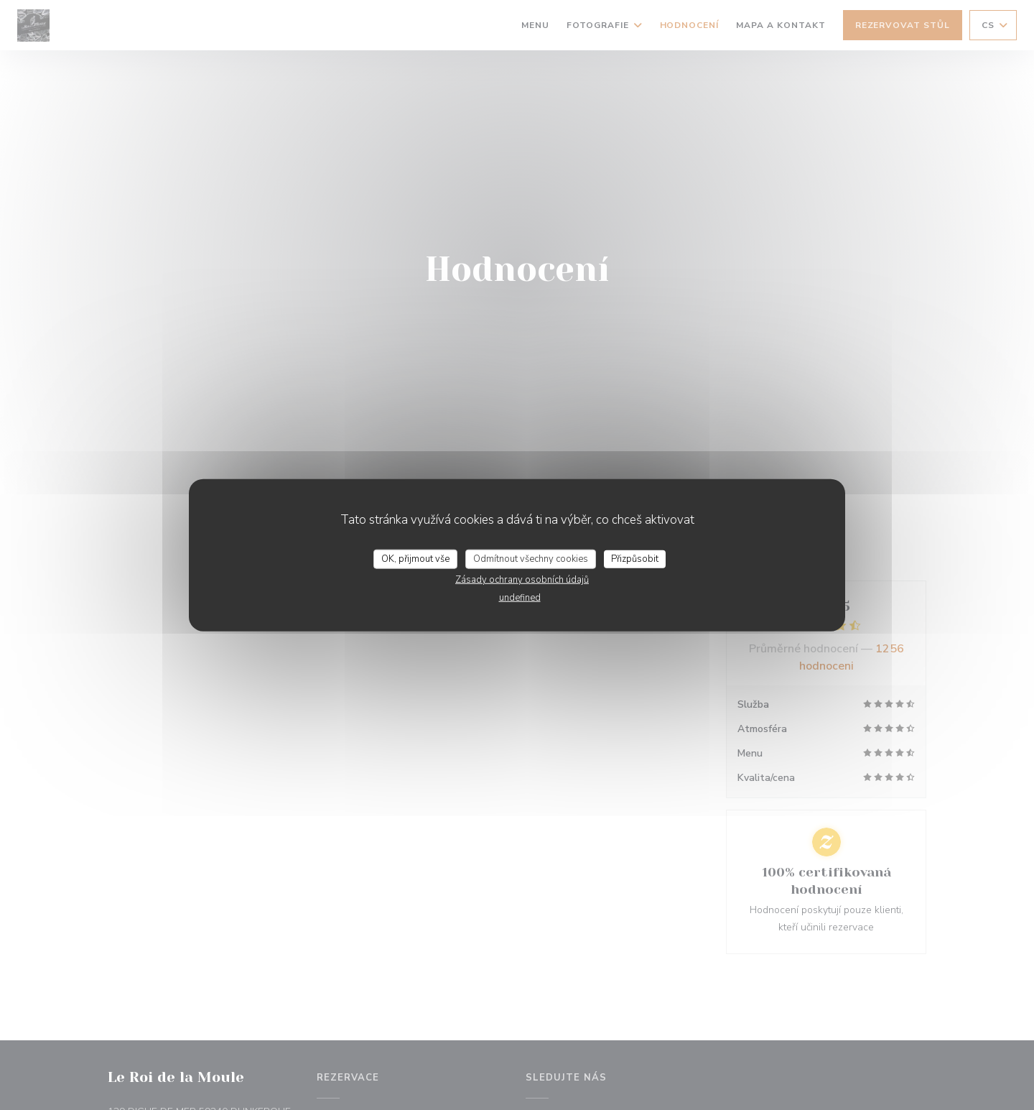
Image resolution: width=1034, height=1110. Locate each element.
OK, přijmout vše (415, 558)
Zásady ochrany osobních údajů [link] (522, 579)
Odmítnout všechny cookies (530, 558)
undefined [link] (520, 597)
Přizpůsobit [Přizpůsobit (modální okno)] (634, 558)
